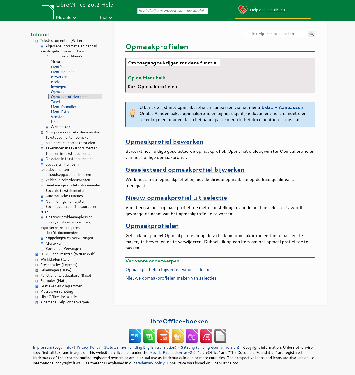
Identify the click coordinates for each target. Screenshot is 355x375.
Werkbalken (60, 126)
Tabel (55, 101)
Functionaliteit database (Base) (65, 275)
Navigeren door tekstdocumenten (73, 132)
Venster (57, 116)
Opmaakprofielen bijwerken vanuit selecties (169, 269)
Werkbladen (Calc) (55, 259)
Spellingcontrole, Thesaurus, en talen (69, 209)
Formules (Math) (54, 280)
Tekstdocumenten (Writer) (62, 40)
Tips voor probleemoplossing (69, 216)
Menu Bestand (63, 71)
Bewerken (59, 76)
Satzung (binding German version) (210, 347)
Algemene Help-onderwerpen (64, 301)
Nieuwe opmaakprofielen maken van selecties (171, 278)
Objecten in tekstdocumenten (70, 158)
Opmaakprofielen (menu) (71, 96)
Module (64, 17)
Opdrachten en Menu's (64, 56)
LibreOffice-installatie (58, 296)
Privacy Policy (88, 347)
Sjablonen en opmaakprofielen (70, 142)
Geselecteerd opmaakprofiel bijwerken (185, 169)
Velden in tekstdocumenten (68, 179)
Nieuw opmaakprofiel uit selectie (176, 197)
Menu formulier (63, 106)
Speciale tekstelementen (66, 190)
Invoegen (58, 86)
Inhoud (40, 34)
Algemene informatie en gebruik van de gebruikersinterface (69, 48)
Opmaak (58, 91)
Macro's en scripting (56, 291)
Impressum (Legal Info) (53, 347)
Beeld (55, 81)
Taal (103, 17)
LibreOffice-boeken (177, 321)
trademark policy (150, 363)
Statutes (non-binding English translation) (140, 347)
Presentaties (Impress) (59, 264)
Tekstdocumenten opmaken (68, 137)
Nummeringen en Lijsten (66, 201)
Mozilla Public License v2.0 (172, 352)
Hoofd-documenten (62, 232)
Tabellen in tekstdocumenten (69, 153)
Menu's (57, 61)
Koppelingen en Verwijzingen (69, 237)
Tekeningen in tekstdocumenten (72, 148)
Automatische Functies (64, 195)
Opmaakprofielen (152, 225)
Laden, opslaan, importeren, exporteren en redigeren (66, 225)
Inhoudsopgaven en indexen (68, 174)
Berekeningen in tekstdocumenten (73, 185)
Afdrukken (54, 243)
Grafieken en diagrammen (61, 286)
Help (55, 121)
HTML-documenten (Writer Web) (68, 254)
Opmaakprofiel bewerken (164, 141)
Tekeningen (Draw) (56, 269)
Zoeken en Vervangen (63, 248)
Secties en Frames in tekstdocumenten (60, 167)
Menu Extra (60, 111)
